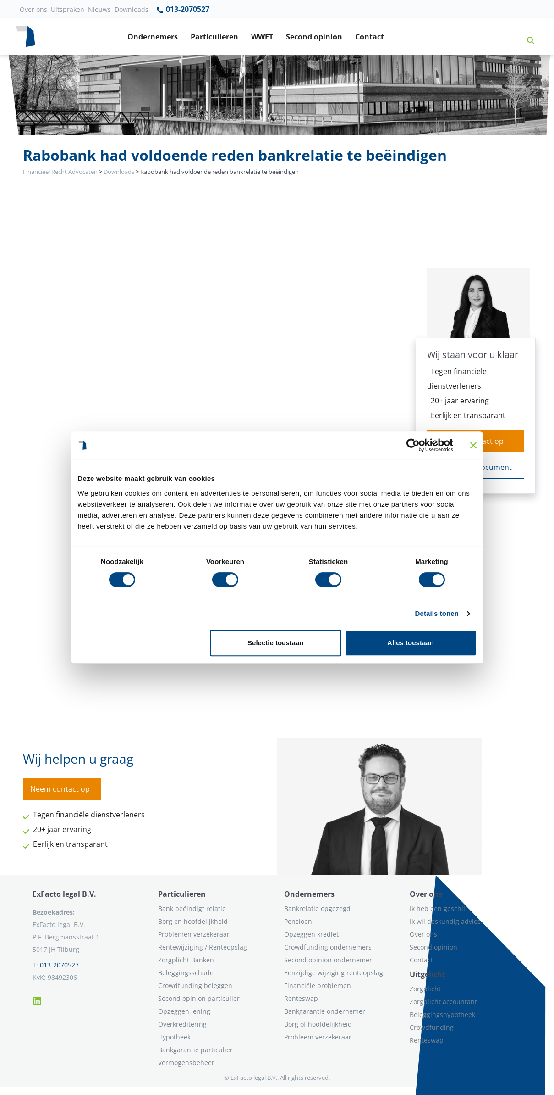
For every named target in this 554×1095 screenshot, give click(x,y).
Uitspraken (67, 9)
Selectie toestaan (275, 643)
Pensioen (298, 921)
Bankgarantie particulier (195, 1049)
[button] (527, 36)
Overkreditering (182, 1024)
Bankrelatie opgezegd (317, 908)
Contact (369, 37)
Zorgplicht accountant (443, 1001)
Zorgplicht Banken (186, 959)
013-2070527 (182, 9)
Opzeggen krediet (311, 934)
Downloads (131, 9)
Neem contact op (60, 789)
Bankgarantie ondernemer (324, 1011)
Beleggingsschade (186, 972)
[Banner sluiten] (473, 445)
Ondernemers (152, 37)
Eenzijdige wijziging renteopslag (333, 972)
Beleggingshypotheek (442, 1014)
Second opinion (314, 37)
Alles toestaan (410, 643)
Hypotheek (174, 1037)
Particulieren (214, 37)
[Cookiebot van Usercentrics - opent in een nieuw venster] (413, 445)
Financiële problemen (317, 985)
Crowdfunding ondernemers (328, 947)
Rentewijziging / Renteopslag (202, 947)
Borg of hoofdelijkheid (318, 1024)
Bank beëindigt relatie (192, 908)
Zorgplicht (425, 988)
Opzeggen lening (184, 1011)
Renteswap (301, 998)
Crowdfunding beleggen (195, 985)
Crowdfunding (432, 1027)
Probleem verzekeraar (317, 1037)
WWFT (262, 37)
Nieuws (99, 9)
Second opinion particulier (199, 998)
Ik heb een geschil (437, 908)
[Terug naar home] (25, 36)
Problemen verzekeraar (194, 934)
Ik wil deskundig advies (445, 921)
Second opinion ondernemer (328, 959)
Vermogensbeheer (186, 1062)
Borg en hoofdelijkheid (193, 921)
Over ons (33, 9)
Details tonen (437, 613)
